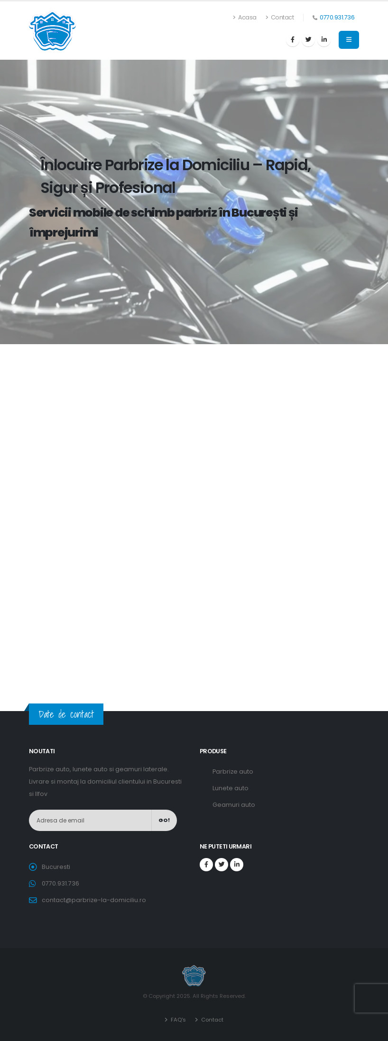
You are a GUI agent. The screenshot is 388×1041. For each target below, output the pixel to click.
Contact (280, 17)
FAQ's (177, 1019)
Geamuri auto (233, 805)
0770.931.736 (337, 17)
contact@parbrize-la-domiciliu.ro (94, 900)
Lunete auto (230, 788)
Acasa (245, 17)
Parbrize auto (232, 771)
